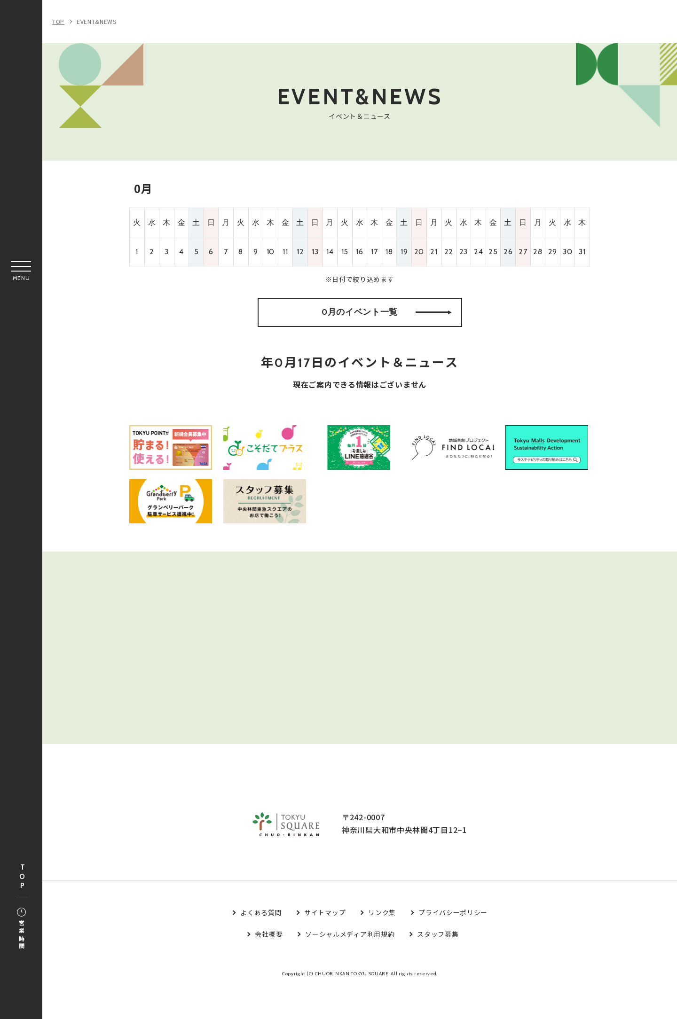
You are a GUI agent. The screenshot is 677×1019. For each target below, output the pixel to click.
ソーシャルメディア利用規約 (349, 966)
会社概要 (269, 966)
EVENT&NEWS (97, 21)
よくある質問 (261, 944)
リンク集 (382, 944)
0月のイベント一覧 (387, 321)
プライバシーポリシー (453, 944)
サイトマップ (325, 944)
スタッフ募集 (437, 966)
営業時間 (21, 929)
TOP (22, 877)
